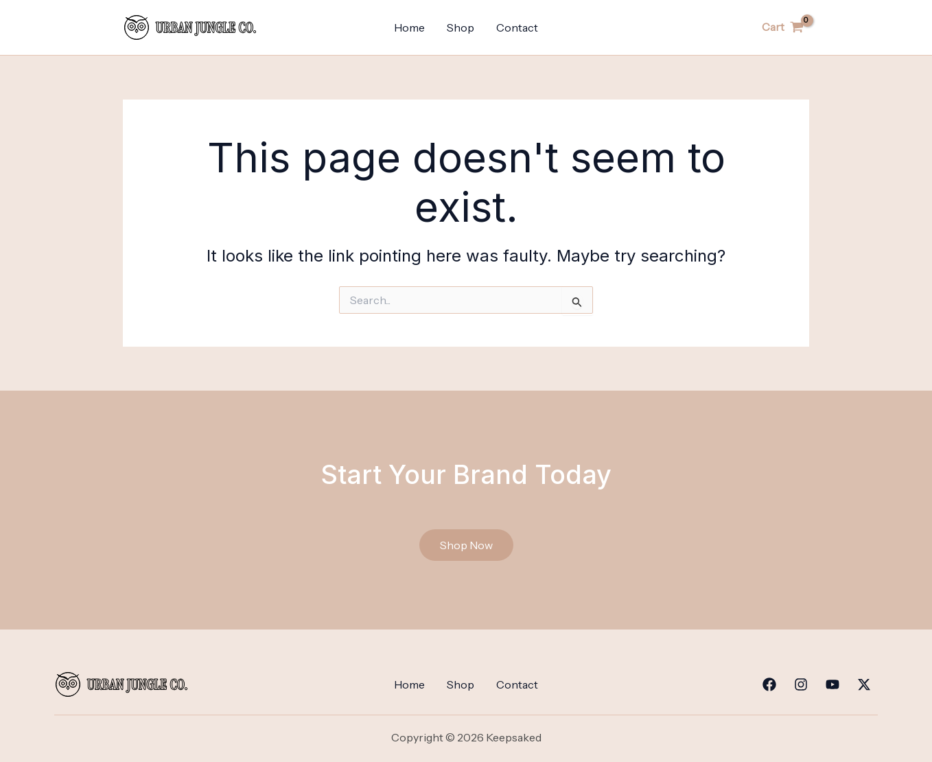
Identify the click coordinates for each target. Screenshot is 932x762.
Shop (460, 27)
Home (409, 27)
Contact (517, 27)
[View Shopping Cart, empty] (782, 27)
